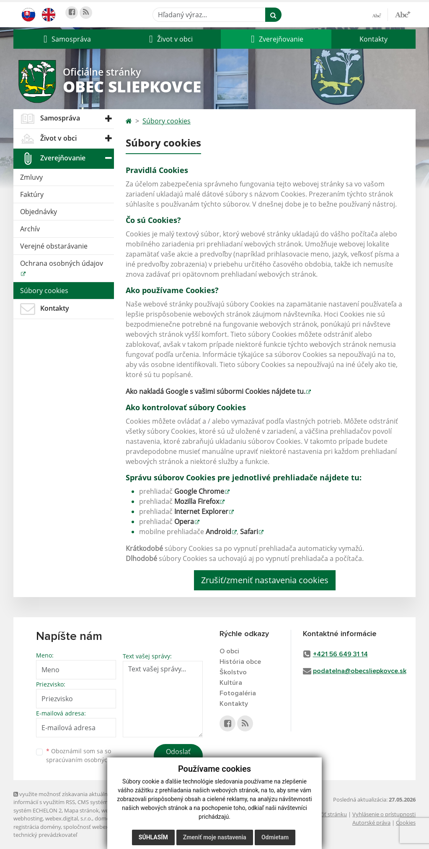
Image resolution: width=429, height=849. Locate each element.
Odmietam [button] (275, 837)
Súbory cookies (44, 290)
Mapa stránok (81, 810)
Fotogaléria (238, 693)
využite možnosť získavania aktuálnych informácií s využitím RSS (64, 798)
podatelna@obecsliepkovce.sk (359, 671)
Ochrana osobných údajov (61, 263)
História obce (240, 661)
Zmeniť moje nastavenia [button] (214, 837)
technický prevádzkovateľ (45, 835)
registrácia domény (37, 827)
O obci (229, 651)
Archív (30, 228)
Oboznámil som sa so (89, 755)
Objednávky (38, 211)
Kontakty (373, 39)
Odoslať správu (178, 756)
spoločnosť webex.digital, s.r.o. (101, 827)
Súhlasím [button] (153, 837)
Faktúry (32, 194)
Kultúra (231, 682)
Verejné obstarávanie (54, 246)
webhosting (28, 818)
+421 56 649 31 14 (340, 654)
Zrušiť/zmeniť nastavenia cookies (264, 580)
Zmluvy (31, 177)
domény (105, 818)
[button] (66, 39)
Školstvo (233, 672)
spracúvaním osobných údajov (89, 760)
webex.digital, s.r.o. (68, 818)
